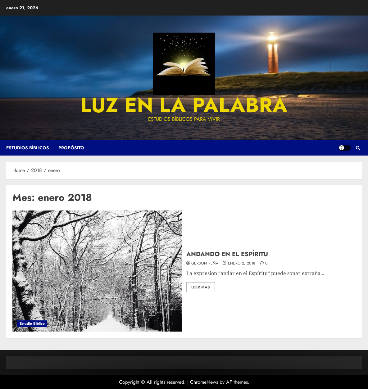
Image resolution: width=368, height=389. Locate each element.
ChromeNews (204, 382)
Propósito (71, 148)
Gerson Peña (204, 263)
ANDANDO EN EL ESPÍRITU (227, 254)
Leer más (200, 287)
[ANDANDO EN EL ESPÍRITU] (97, 271)
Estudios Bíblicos (27, 148)
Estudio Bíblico (32, 323)
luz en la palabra (184, 105)
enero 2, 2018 (242, 263)
